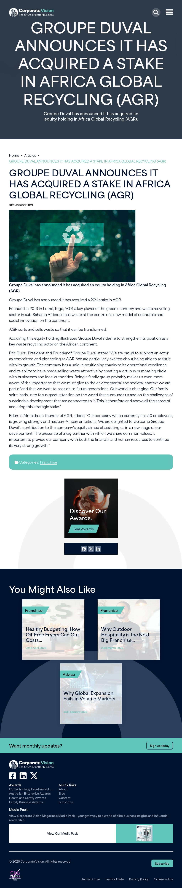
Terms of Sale (114, 879)
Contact (65, 797)
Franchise (48, 462)
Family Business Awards (26, 802)
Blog (62, 793)
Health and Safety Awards (27, 797)
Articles (30, 155)
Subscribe (66, 802)
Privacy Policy (139, 879)
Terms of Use (90, 879)
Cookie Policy (163, 879)
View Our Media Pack (62, 833)
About (63, 789)
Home (14, 155)
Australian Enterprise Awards (30, 793)
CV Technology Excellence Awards (31, 789)
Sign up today (159, 745)
